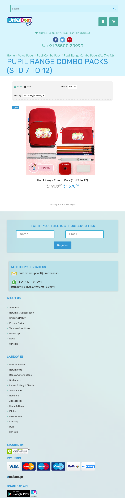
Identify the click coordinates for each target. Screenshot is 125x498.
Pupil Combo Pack (48, 55)
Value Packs (26, 55)
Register (106, 234)
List (27, 86)
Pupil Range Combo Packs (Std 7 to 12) (89, 55)
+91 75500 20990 (64, 46)
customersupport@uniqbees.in (39, 262)
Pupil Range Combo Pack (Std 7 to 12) (62, 180)
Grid (18, 86)
